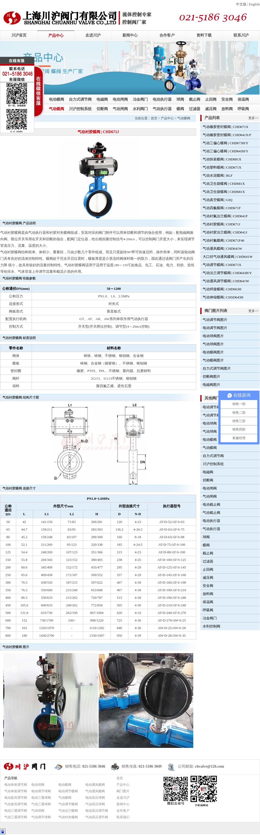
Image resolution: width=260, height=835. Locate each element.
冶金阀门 (140, 99)
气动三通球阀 (41, 804)
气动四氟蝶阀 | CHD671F (222, 208)
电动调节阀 (211, 407)
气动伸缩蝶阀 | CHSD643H (223, 297)
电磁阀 (102, 99)
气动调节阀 (211, 415)
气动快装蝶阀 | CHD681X (222, 159)
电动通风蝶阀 (95, 785)
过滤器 (194, 109)
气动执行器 (162, 109)
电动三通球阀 (41, 798)
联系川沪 (241, 35)
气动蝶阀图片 (213, 360)
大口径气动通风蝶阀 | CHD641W (228, 257)
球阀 (180, 99)
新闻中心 (130, 35)
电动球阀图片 (213, 336)
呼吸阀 (243, 109)
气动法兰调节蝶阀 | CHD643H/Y (227, 273)
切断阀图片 (211, 376)
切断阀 (102, 109)
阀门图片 (122, 791)
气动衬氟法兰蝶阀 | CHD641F (225, 216)
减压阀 (210, 109)
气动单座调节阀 (15, 791)
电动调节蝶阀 (68, 791)
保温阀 (243, 99)
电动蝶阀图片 (213, 352)
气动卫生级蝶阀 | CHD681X (224, 184)
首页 (154, 118)
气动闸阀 (120, 109)
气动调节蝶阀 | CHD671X (222, 265)
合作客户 (167, 35)
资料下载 (204, 35)
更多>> (253, 118)
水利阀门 (140, 109)
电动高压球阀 (95, 798)
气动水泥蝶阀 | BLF (218, 175)
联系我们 (122, 817)
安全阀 (227, 99)
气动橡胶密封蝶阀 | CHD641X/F (227, 135)
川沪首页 (18, 35)
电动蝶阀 (56, 99)
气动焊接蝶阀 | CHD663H (222, 289)
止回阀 (210, 99)
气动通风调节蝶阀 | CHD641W (226, 281)
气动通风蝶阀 (95, 791)
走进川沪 (93, 35)
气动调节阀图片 (215, 320)
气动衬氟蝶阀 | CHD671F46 (223, 240)
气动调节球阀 (41, 817)
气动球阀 (210, 431)
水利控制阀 (211, 626)
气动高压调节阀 (96, 817)
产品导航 (10, 778)
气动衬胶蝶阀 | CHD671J (221, 224)
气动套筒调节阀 (15, 804)
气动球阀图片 (213, 344)
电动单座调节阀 (15, 785)
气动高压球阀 (95, 804)
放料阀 (227, 109)
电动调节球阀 (41, 791)
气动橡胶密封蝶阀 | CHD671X (225, 127)
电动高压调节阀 (96, 811)
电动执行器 (162, 99)
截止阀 (194, 99)
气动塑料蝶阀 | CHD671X (222, 167)
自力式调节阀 (80, 99)
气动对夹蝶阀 (68, 817)
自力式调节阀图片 (217, 368)
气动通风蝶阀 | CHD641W (222, 248)
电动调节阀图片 (215, 328)
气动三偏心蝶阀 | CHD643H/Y (225, 151)
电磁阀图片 (211, 385)
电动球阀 (210, 423)
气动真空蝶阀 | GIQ (217, 200)
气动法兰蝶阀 (68, 811)
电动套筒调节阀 (15, 798)
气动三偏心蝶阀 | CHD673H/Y (225, 143)
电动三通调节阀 (15, 811)
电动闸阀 (120, 99)
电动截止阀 (211, 504)
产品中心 (56, 36)
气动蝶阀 (56, 109)
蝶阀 (180, 109)
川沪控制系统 (80, 109)
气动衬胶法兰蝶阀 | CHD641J (225, 232)
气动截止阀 (211, 513)
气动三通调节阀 (15, 817)
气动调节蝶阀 (68, 804)
